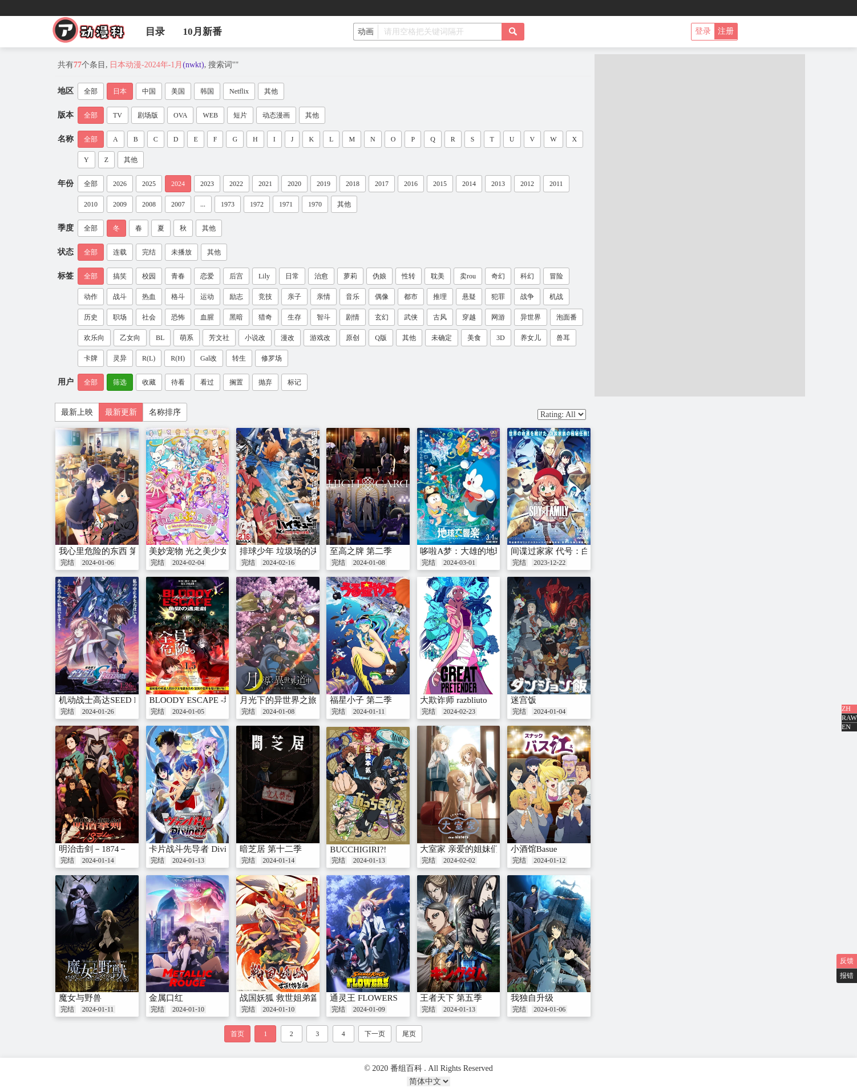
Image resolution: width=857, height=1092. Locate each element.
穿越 (469, 317)
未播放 (181, 252)
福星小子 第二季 (361, 700)
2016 (411, 184)
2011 (556, 184)
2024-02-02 (459, 860)
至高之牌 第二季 (361, 551)
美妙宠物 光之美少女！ (193, 551)
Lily (264, 276)
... (202, 204)
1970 (315, 204)
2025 (149, 184)
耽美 (437, 276)
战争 (527, 297)
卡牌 (91, 358)
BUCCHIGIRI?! (358, 849)
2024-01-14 (98, 860)
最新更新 (121, 412)
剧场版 (148, 115)
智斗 (323, 317)
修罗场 (271, 358)
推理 (440, 297)
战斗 (120, 297)
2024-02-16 (278, 563)
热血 (149, 297)
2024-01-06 (98, 563)
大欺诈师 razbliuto (453, 700)
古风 (440, 317)
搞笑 (120, 276)
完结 (149, 252)
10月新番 (202, 31)
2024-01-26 (98, 711)
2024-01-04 (549, 711)
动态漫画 (276, 115)
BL (160, 338)
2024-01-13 (188, 860)
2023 (207, 184)
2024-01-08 (369, 563)
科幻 (527, 276)
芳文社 (219, 338)
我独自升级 (532, 997)
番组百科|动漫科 (93, 33)
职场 (120, 317)
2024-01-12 (549, 860)
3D (500, 338)
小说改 (255, 338)
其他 (271, 91)
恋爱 (207, 276)
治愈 (321, 276)
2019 (323, 184)
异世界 (530, 317)
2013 (498, 184)
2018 (352, 184)
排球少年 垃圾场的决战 (284, 551)
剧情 (352, 317)
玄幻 (382, 317)
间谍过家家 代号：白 (550, 551)
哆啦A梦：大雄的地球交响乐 (474, 551)
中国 (149, 91)
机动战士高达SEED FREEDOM (117, 700)
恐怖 (178, 317)
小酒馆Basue (534, 849)
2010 (91, 204)
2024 (178, 184)
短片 (240, 115)
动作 (91, 297)
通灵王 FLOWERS (364, 997)
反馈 (847, 961)
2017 (382, 184)
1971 (286, 204)
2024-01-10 (188, 1009)
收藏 (149, 382)
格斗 (178, 297)
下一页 (375, 1034)
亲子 (294, 297)
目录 (155, 31)
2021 (265, 184)
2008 (149, 204)
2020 (294, 184)
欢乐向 (94, 338)
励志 (236, 297)
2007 (178, 204)
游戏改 (320, 338)
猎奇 (265, 317)
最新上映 (77, 412)
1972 (257, 204)
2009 (120, 204)
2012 (527, 184)
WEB (210, 115)
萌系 (186, 338)
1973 (228, 204)
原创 (352, 338)
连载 (120, 252)
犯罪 (498, 297)
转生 (239, 358)
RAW (849, 718)
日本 (120, 91)
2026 (120, 184)
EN (846, 727)
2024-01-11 (369, 711)
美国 (178, 91)
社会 (149, 317)
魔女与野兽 (80, 997)
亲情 (323, 297)
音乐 (352, 297)
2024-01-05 (188, 711)
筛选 (120, 382)
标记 (294, 382)
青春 (178, 276)
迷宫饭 (523, 700)
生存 (294, 317)
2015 (440, 184)
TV (117, 115)
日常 (292, 276)
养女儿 (530, 338)
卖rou (468, 276)
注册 (726, 31)
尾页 (409, 1034)
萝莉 (350, 276)
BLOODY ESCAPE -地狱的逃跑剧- (213, 700)
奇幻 (498, 276)
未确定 (441, 338)
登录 (703, 31)
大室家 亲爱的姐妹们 (459, 849)
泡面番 (566, 317)
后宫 (236, 276)
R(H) (178, 358)
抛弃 (265, 382)
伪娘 (379, 276)
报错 (847, 976)
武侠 (411, 317)
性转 (408, 276)
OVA (180, 115)
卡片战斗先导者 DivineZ (194, 849)
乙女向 (130, 338)
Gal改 (208, 358)
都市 (411, 297)
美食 (474, 338)
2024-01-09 (369, 1009)
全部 (91, 91)
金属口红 (166, 997)
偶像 (382, 297)
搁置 (236, 382)
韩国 (207, 91)
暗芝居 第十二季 (271, 849)
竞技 (265, 297)
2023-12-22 (549, 563)
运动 (207, 297)
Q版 (381, 338)
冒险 (556, 276)
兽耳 (563, 338)
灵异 (120, 358)
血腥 (207, 317)
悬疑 (469, 297)
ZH (846, 709)
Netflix (239, 91)
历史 (91, 317)
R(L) (148, 358)
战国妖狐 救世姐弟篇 (279, 997)
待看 (178, 382)
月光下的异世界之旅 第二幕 (292, 700)
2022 (236, 184)
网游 (498, 317)
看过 (207, 382)
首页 (237, 1034)
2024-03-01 (459, 563)
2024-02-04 (188, 563)
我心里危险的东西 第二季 (107, 551)
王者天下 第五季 (451, 997)
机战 (556, 297)
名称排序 (165, 412)
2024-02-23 (459, 711)
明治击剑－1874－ (93, 849)
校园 (149, 276)
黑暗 (236, 317)
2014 (469, 184)
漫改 (287, 338)
